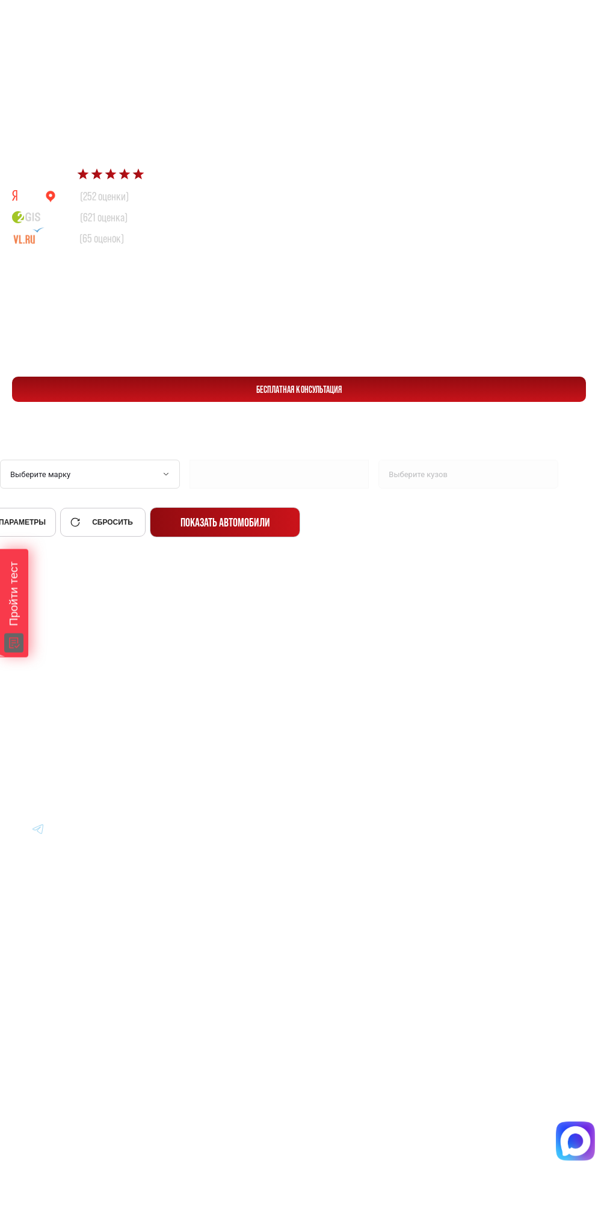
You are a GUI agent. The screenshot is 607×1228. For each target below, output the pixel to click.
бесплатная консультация (299, 389)
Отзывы (469, 730)
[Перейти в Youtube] (38, 828)
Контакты (473, 764)
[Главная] (48, 664)
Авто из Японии (328, 697)
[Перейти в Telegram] (570, 19)
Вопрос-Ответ (483, 697)
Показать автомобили (225, 522)
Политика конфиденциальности (345, 1012)
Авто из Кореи (324, 664)
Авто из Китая (323, 730)
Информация (482, 664)
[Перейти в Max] (542, 19)
